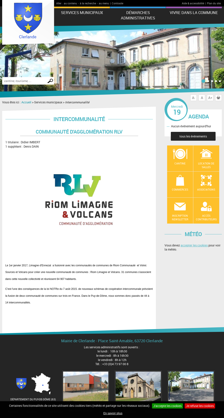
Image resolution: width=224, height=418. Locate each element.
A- (193, 97)
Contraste (117, 3)
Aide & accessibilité (193, 3)
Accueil (26, 102)
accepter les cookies (194, 245)
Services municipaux (82, 12)
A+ (210, 97)
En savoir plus (112, 413)
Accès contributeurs (206, 217)
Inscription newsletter (180, 217)
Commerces (180, 189)
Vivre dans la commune (194, 12)
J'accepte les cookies (167, 406)
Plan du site (214, 3)
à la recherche (88, 3)
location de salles (206, 165)
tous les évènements (193, 136)
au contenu (70, 3)
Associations (206, 189)
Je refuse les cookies (200, 406)
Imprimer (219, 97)
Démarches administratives (138, 15)
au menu (104, 3)
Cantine (180, 163)
